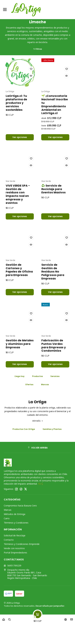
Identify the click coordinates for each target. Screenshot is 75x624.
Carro (7, 519)
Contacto (9, 541)
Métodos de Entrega (14, 515)
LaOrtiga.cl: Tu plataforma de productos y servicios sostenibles (16, 118)
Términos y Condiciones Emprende (21, 545)
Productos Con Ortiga (24, 430)
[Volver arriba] (37, 449)
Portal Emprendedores (15, 553)
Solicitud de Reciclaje (14, 536)
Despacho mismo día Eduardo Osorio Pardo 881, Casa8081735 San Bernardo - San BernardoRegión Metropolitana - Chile (25, 575)
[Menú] (5, 9)
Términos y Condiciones (16, 523)
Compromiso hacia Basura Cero (20, 506)
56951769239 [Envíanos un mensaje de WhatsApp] (12, 566)
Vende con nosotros (14, 549)
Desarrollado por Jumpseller (50, 607)
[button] (37, 34)
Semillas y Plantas (52, 430)
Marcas (7, 511)
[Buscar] (9, 618)
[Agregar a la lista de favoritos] (30, 84)
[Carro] (37, 618)
